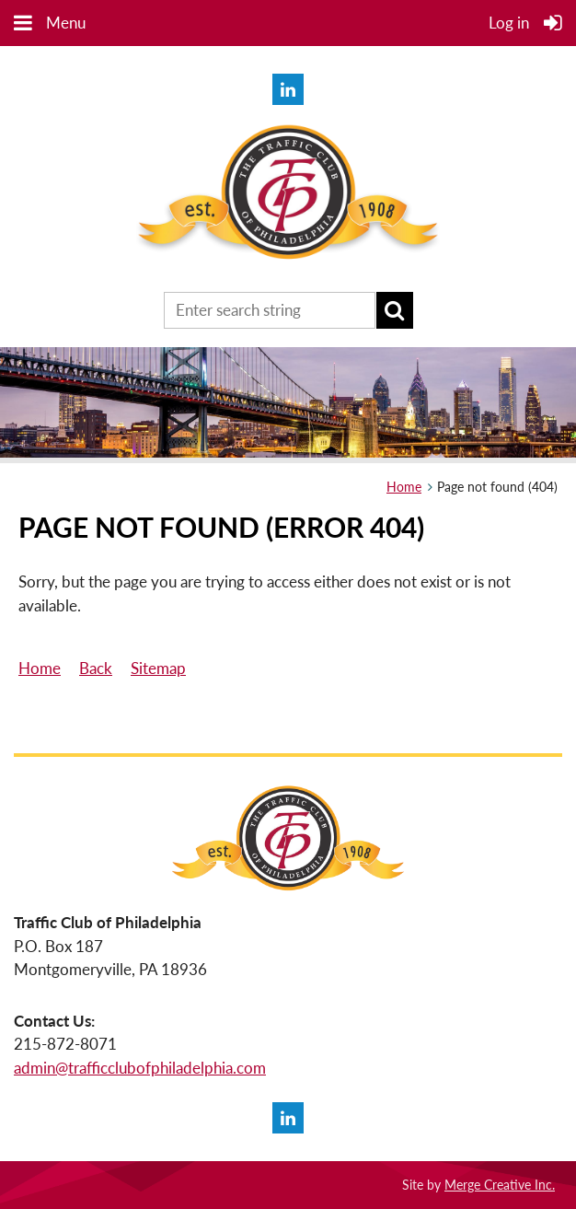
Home (403, 486)
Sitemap (158, 668)
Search (394, 310)
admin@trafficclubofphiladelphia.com (140, 1067)
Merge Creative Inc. (499, 1184)
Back (95, 668)
